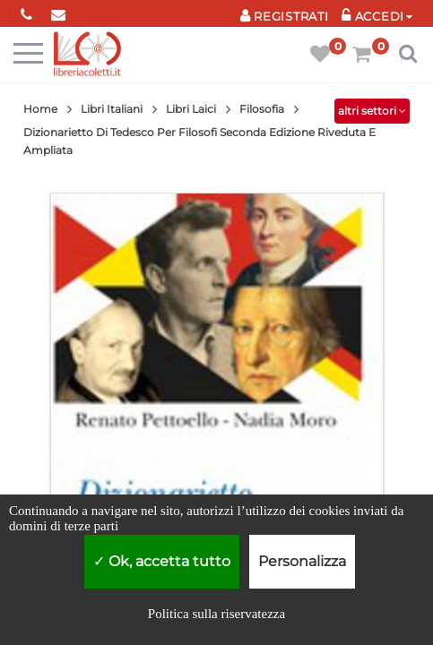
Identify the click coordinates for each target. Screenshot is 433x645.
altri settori (372, 110)
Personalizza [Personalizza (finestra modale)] (302, 561)
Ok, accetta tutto (161, 561)
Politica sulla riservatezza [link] (216, 613)
